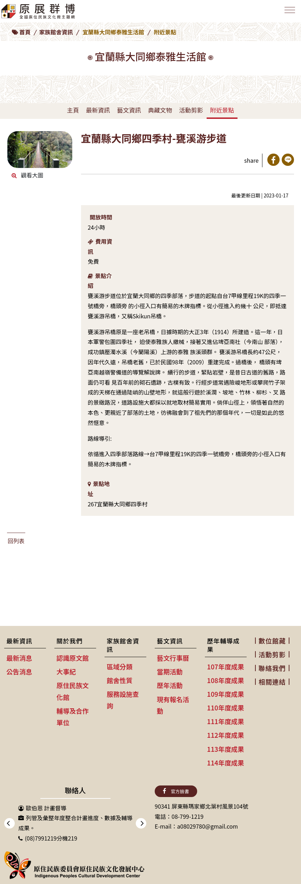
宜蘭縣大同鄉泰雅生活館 (113, 32)
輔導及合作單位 (72, 716)
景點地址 (99, 488)
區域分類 (120, 666)
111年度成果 (225, 721)
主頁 (73, 110)
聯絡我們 (272, 668)
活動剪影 (191, 110)
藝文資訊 (129, 110)
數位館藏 (272, 640)
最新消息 (19, 657)
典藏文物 (160, 110)
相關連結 (272, 681)
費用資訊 (100, 246)
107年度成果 (225, 666)
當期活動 (170, 671)
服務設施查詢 (123, 699)
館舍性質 (120, 680)
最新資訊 (98, 110)
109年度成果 (225, 694)
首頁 (25, 32)
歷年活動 (170, 685)
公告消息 (19, 671)
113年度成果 (225, 749)
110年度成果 (225, 707)
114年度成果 (225, 762)
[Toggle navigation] (288, 12)
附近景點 (222, 110)
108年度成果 (225, 680)
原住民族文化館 (72, 691)
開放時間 (101, 217)
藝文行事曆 (173, 657)
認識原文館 (72, 657)
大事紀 (66, 671)
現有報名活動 (173, 705)
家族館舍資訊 (56, 32)
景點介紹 (100, 280)
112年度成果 (225, 735)
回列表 (16, 541)
